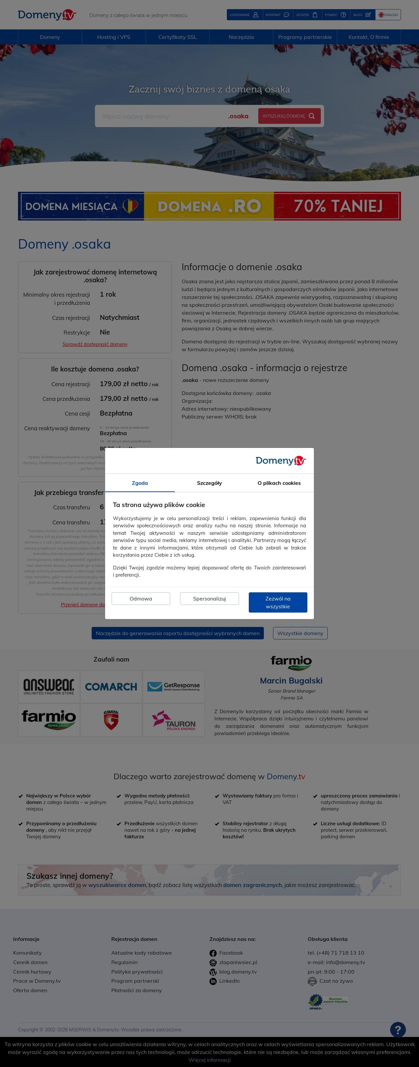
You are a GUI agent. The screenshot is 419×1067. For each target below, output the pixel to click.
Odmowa (141, 598)
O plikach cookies (279, 483)
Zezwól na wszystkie (278, 602)
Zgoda (140, 483)
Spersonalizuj (209, 598)
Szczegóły (209, 483)
